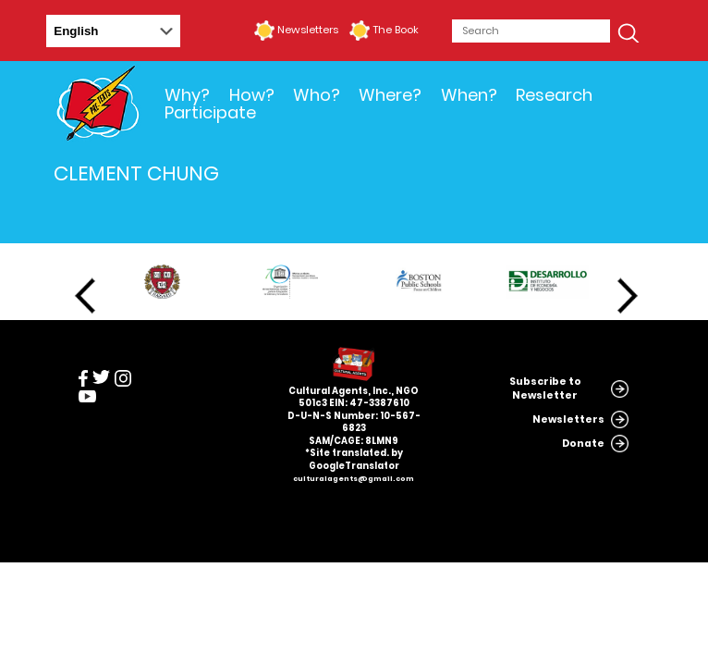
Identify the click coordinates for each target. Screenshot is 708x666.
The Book (395, 29)
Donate (583, 443)
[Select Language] (113, 31)
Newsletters (307, 29)
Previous (85, 296)
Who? (316, 94)
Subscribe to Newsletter (545, 388)
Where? (390, 94)
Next (627, 296)
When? (469, 94)
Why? (187, 94)
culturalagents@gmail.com (353, 479)
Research (554, 94)
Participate (210, 112)
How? (252, 94)
